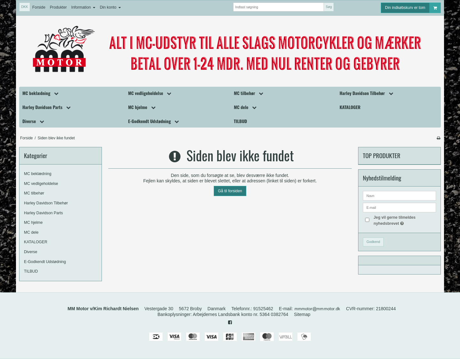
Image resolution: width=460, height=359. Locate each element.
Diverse (30, 252)
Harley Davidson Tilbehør (46, 203)
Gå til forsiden (230, 191)
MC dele (31, 232)
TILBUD (31, 271)
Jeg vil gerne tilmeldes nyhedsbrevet (404, 220)
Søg (329, 7)
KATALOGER (35, 242)
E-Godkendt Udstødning (45, 262)
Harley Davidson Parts (43, 213)
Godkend (373, 242)
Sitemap (302, 314)
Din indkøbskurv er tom (413, 8)
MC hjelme (33, 222)
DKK (24, 7)
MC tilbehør (34, 193)
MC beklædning (37, 174)
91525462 (263, 308)
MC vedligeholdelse (41, 183)
